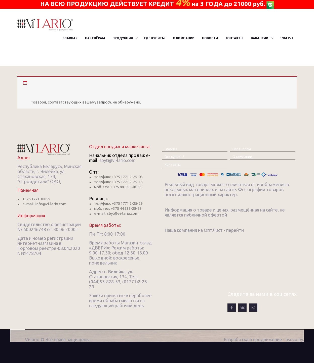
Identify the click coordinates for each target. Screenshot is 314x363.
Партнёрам (95, 38)
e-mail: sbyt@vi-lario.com (116, 213)
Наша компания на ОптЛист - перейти (204, 230)
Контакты (234, 38)
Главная (70, 38)
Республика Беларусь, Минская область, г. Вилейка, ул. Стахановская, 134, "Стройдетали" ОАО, (49, 174)
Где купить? (154, 38)
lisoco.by (294, 339)
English (286, 38)
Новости (210, 38)
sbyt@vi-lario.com (117, 160)
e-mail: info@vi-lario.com (44, 204)
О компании (183, 38)
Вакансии (259, 38)
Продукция (122, 38)
